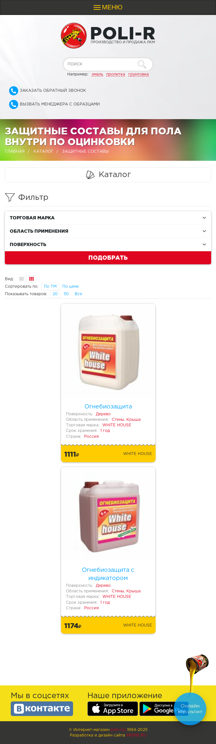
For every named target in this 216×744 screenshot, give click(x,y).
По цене (70, 286)
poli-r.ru (118, 730)
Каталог (43, 151)
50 (66, 294)
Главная (15, 151)
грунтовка (138, 74)
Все (78, 294)
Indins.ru (136, 735)
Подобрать (108, 257)
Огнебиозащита (108, 406)
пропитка (115, 74)
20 (55, 294)
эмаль (97, 74)
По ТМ (50, 286)
